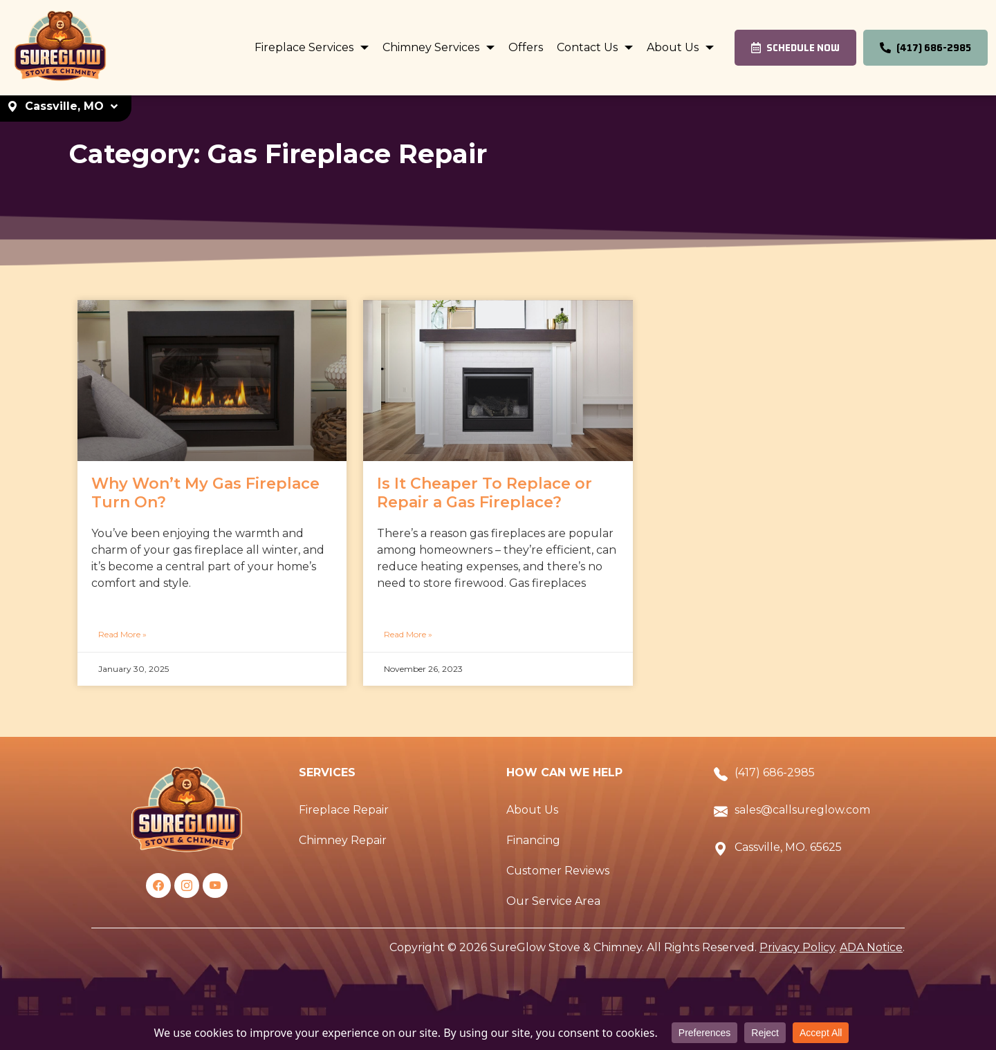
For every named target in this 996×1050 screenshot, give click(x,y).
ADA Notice (871, 947)
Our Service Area (553, 901)
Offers (525, 47)
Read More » (122, 634)
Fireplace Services (305, 47)
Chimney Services (432, 47)
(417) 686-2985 (775, 772)
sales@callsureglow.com (802, 809)
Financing (533, 840)
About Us (674, 47)
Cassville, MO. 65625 (788, 847)
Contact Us (588, 47)
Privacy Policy (797, 947)
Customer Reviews (557, 870)
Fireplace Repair (344, 809)
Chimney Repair (343, 840)
